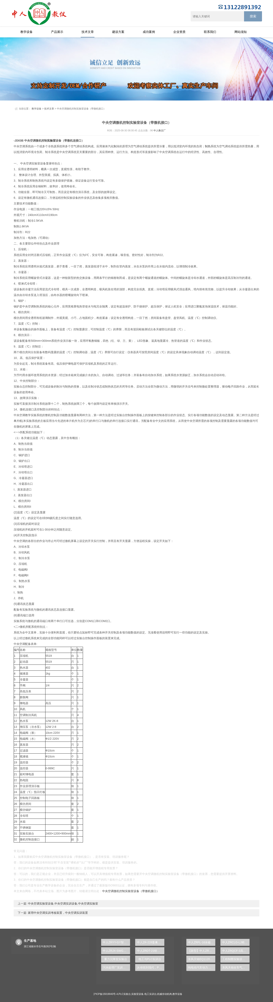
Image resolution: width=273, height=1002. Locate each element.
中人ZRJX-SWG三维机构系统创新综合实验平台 (116, 950)
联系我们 (210, 32)
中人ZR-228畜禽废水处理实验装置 (150, 942)
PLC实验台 (125, 994)
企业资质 (179, 32)
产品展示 (57, 32)
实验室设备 (137, 994)
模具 (44, 169)
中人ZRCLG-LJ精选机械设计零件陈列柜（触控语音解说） (236, 942)
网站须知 (240, 32)
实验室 (51, 140)
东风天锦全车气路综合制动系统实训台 (236, 967)
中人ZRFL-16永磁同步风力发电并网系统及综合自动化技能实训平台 (201, 942)
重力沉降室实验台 (115, 959)
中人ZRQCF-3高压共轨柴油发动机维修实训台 (236, 950)
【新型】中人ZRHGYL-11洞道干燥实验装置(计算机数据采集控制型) (201, 950)
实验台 (26, 329)
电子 (230, 386)
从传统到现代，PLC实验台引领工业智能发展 (150, 967)
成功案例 (149, 32)
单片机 (18, 420)
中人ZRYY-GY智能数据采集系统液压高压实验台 (116, 942)
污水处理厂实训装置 (115, 967)
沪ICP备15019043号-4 (105, 994)
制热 (208, 146)
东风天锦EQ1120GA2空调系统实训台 (201, 959)
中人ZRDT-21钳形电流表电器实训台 (150, 950)
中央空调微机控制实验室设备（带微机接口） (130, 891)
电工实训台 (150, 994)
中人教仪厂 (160, 130)
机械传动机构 (164, 994)
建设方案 (118, 32)
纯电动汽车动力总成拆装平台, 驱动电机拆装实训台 (201, 967)
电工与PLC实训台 (149, 959)
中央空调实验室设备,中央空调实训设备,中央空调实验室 (62, 903)
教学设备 (26, 32)
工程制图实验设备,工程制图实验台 (236, 959)
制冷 (116, 146)
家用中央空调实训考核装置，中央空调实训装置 (57, 912)
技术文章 (88, 32)
